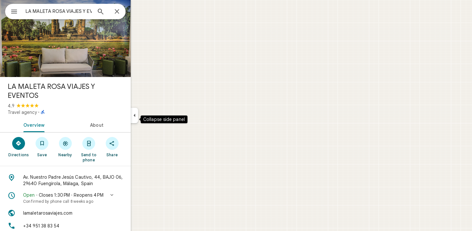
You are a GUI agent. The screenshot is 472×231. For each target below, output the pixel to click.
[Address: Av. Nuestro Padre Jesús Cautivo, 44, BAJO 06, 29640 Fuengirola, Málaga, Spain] (88, 180)
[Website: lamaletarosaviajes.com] (88, 213)
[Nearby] (88, 147)
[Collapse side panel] (157, 115)
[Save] (65, 147)
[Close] (140, 12)
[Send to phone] (111, 149)
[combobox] (75, 11)
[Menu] (11, 11)
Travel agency (45, 112)
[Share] (135, 147)
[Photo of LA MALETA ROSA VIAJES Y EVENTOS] (88, 38)
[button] (88, 198)
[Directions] (42, 147)
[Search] (123, 12)
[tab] (55, 124)
